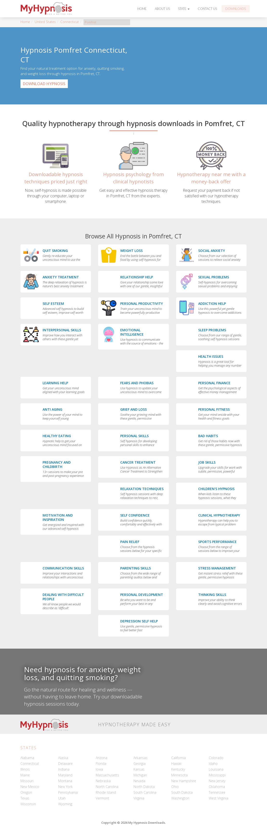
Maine (25, 775)
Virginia (139, 798)
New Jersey (217, 781)
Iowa (99, 769)
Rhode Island (106, 792)
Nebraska (103, 781)
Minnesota (179, 775)
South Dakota (182, 792)
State (184, 9)
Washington (180, 798)
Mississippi (217, 775)
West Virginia (218, 798)
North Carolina (107, 786)
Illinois (25, 769)
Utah (62, 798)
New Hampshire (183, 781)
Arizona (101, 757)
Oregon (26, 792)
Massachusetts (107, 775)
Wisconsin (28, 804)
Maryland (65, 775)
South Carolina (145, 792)
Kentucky (178, 769)
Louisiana (216, 769)
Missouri (26, 781)
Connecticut (69, 21)
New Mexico (29, 786)
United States (45, 21)
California (178, 757)
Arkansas (140, 757)
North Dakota (144, 786)
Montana (65, 781)
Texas (24, 798)
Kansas (139, 769)
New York (65, 786)
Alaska (63, 757)
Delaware (65, 763)
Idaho (213, 763)
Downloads (235, 9)
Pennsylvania (68, 792)
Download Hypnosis (44, 83)
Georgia (140, 763)
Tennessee (217, 792)
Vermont (102, 798)
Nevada (139, 781)
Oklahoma (217, 786)
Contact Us (207, 9)
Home (142, 9)
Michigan (140, 775)
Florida (101, 763)
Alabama (27, 757)
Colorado (216, 757)
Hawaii (176, 763)
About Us (162, 9)
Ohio (175, 786)
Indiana (64, 769)
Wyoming (65, 804)
